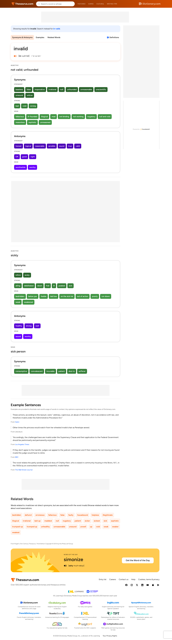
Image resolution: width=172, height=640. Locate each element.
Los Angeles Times (22, 444)
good (24, 156)
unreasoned (45, 122)
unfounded (72, 89)
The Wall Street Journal (23, 470)
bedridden (20, 296)
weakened (28, 302)
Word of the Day (71, 554)
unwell (83, 526)
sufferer (82, 371)
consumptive (21, 371)
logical (28, 146)
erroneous (40, 515)
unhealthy (45, 526)
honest (18, 146)
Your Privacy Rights (110, 636)
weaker (115, 526)
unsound (19, 95)
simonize (73, 559)
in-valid (56, 29)
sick (70, 286)
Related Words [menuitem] (54, 37)
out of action (82, 296)
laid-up (37, 521)
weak (18, 302)
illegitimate (108, 515)
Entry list (102, 579)
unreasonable (86, 89)
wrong (33, 106)
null (61, 89)
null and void (104, 116)
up (91, 526)
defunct (28, 515)
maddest (48, 521)
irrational (52, 89)
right (33, 156)
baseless (19, 89)
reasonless (20, 122)
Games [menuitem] (91, 4)
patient (61, 371)
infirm (18, 275)
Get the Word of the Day (138, 560)
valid (78, 146)
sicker (87, 521)
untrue (30, 95)
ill (54, 286)
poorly (95, 296)
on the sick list (67, 296)
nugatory (91, 116)
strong (29, 326)
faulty (70, 515)
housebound (82, 515)
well (37, 326)
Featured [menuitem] (81, 4)
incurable (50, 371)
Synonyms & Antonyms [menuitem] (22, 37)
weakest (15, 532)
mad (53, 116)
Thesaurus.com (22, 4)
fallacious (20, 116)
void (24, 106)
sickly (27, 275)
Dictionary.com (149, 3)
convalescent (37, 371)
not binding (64, 116)
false (29, 89)
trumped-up (17, 526)
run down (106, 296)
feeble (43, 296)
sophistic (32, 122)
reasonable (39, 146)
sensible (51, 146)
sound (61, 146)
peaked (62, 286)
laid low (53, 296)
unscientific (101, 89)
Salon (17, 422)
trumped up (32, 526)
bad (17, 106)
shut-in (72, 371)
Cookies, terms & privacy (148, 579)
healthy (19, 326)
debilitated (28, 286)
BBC (16, 457)
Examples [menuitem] (40, 37)
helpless (95, 515)
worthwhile (20, 167)
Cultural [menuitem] (100, 4)
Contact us (123, 579)
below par (32, 296)
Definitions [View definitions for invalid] (114, 37)
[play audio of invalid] (15, 56)
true (70, 146)
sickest (97, 521)
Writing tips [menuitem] (112, 4)
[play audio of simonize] (65, 565)
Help (133, 579)
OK (17, 156)
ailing (18, 286)
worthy (32, 167)
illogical (44, 116)
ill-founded (32, 116)
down (39, 286)
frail (47, 286)
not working (78, 116)
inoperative (40, 89)
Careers (112, 579)
